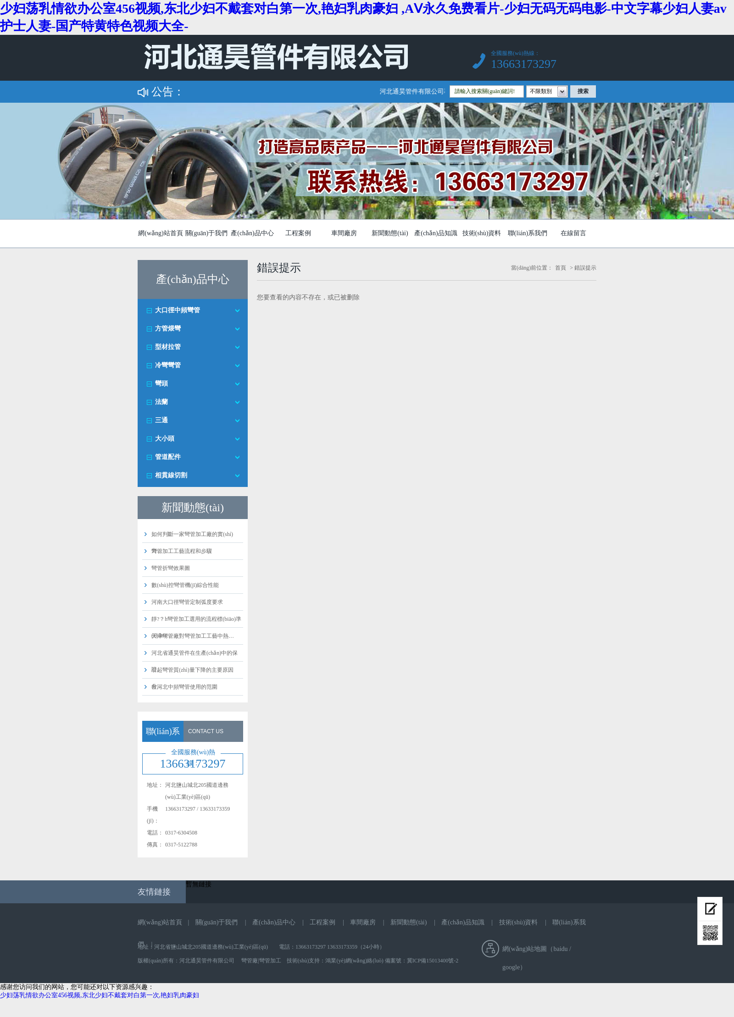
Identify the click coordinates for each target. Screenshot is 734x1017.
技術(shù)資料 (481, 233)
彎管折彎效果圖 (170, 568)
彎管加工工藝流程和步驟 (181, 551)
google (511, 967)
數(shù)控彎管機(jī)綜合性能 (185, 585)
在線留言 (573, 233)
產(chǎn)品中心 (252, 233)
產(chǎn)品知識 (435, 233)
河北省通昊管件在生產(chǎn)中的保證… (194, 661)
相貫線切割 (171, 475)
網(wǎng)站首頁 (160, 233)
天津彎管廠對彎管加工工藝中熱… (192, 636)
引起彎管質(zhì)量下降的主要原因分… (192, 678)
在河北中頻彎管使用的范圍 (184, 687)
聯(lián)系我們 (527, 233)
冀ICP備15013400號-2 (433, 960)
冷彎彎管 (168, 365)
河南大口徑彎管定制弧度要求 (187, 602)
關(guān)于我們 (206, 233)
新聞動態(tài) (390, 233)
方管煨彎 (168, 328)
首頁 (560, 268)
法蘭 (161, 401)
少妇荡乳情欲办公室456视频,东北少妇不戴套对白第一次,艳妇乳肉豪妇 (99, 995)
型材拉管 (168, 346)
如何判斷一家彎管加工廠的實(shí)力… (192, 542)
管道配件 (168, 456)
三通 (161, 420)
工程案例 (298, 233)
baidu (560, 948)
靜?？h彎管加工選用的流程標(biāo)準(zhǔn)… (196, 627)
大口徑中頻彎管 (177, 310)
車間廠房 (344, 233)
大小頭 (164, 438)
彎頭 (161, 383)
